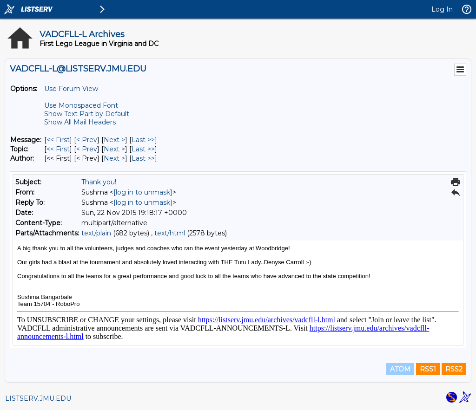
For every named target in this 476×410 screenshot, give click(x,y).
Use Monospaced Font (81, 105)
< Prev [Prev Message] (86, 140)
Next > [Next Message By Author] (114, 158)
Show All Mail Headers (80, 122)
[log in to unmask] (142, 192)
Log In (442, 9)
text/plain (96, 233)
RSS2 (454, 369)
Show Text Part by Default (86, 114)
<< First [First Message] (58, 140)
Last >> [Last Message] (143, 140)
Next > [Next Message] (114, 140)
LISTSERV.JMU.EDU (38, 398)
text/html (169, 233)
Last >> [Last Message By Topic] (143, 149)
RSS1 (428, 369)
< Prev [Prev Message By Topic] (86, 149)
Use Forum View (71, 89)
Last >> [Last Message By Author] (143, 158)
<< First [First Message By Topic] (58, 149)
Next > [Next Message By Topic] (114, 149)
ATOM (400, 369)
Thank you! (98, 182)
